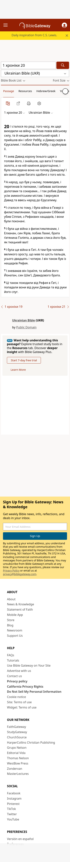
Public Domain (26, 327)
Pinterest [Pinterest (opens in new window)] (13, 804)
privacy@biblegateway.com (19, 574)
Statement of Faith (20, 609)
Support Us (15, 636)
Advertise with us (19, 671)
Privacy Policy (11, 570)
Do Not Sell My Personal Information (34, 692)
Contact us (14, 676)
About (11, 599)
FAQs (10, 655)
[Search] (62, 65)
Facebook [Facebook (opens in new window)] (14, 793)
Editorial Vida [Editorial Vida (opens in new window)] (16, 753)
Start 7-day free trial (24, 360)
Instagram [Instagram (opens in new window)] (14, 798)
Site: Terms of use (19, 702)
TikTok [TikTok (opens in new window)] (11, 809)
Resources (25, 91)
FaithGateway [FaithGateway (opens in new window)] (16, 727)
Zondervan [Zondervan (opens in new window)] (14, 769)
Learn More (18, 369)
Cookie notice (16, 697)
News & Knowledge (20, 604)
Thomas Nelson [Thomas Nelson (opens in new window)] (18, 758)
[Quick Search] (28, 65)
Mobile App (15, 615)
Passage (8, 91)
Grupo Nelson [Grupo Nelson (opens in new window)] (17, 748)
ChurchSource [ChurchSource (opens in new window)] (17, 737)
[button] (64, 25)
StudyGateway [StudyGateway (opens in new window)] (17, 732)
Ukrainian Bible (23, 320)
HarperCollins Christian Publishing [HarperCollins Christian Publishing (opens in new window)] (31, 742)
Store (11, 620)
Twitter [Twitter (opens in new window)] (12, 814)
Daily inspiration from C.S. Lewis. (34, 35)
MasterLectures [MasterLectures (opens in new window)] (18, 774)
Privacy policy (17, 681)
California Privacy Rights (25, 686)
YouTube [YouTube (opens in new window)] (13, 819)
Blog (10, 625)
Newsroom (14, 630)
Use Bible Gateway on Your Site (29, 665)
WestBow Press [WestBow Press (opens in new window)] (17, 763)
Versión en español (20, 839)
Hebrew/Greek (45, 91)
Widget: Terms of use (22, 707)
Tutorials (13, 660)
